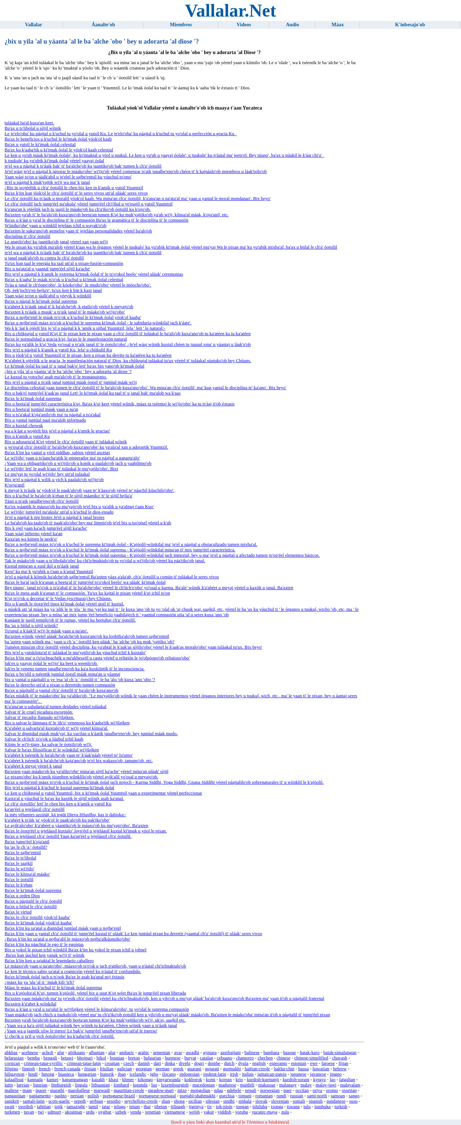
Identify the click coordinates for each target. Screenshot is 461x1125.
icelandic (138, 1074)
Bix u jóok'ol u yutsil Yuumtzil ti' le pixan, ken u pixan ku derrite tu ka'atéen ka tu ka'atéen (88, 355)
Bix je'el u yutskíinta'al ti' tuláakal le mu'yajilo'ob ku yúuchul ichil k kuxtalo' (75, 652)
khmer (128, 1079)
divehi (184, 1063)
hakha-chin (284, 1068)
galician (124, 1068)
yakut (208, 1112)
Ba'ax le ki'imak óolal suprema (33, 398)
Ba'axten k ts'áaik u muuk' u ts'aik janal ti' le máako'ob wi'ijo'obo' (65, 312)
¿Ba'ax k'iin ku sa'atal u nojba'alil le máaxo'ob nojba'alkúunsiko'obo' (67, 939)
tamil (93, 1106)
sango (354, 1095)
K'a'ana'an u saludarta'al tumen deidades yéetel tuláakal (56, 706)
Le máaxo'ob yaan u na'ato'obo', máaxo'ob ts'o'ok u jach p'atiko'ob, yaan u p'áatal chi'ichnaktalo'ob (95, 966)
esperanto (278, 1063)
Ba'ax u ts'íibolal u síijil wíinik (33, 128)
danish (144, 1063)
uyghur (104, 1112)
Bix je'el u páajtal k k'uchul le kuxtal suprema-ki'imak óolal (59, 787)
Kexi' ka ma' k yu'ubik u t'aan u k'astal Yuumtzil (49, 571)
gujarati (212, 1068)
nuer (287, 1090)
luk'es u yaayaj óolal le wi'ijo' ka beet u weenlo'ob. (51, 663)
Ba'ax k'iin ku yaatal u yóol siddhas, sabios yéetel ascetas (57, 452)
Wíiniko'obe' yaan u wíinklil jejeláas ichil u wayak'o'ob (56, 225)
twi (41, 1112)
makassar (267, 1085)
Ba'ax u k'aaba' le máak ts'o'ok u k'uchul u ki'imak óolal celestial (64, 279)
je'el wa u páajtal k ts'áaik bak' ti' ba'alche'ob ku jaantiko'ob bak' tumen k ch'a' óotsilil (83, 166)
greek (178, 1068)
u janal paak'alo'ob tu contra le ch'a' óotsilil (44, 258)
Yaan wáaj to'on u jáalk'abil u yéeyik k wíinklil (48, 295)
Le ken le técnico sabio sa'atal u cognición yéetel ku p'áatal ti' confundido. (73, 971)
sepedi (80, 1101)
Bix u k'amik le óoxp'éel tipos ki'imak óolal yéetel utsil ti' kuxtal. (64, 603)
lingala (81, 1085)
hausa (303, 1068)
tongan (242, 1106)
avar (178, 1052)
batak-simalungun (340, 1052)
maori (41, 1090)
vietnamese (174, 1112)
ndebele (234, 1090)
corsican (12, 1063)
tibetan (161, 1106)
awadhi (192, 1052)
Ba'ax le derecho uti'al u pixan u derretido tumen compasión (60, 685)
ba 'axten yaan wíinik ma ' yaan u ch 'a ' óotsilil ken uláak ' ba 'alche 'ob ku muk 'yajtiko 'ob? (90, 641)
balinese (252, 1052)
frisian (90, 1068)
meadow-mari (161, 1090)
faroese (328, 1063)
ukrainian (73, 1112)
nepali (250, 1090)
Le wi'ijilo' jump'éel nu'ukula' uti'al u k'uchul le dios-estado (59, 512)
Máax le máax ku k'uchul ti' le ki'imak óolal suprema (53, 987)
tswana (293, 1106)
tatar (106, 1106)
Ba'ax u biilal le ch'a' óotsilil (31, 906)
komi (210, 1079)
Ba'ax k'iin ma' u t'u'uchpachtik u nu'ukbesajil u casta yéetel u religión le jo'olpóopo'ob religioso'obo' (97, 658)
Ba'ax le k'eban (18, 885)
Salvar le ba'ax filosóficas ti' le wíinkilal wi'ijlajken (52, 749)
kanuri (52, 1079)
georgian (144, 1068)
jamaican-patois (272, 1074)
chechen (265, 1057)
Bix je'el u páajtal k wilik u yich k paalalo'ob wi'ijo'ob (54, 479)
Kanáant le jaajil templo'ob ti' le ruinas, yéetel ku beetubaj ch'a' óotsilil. (70, 620)
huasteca (66, 1074)
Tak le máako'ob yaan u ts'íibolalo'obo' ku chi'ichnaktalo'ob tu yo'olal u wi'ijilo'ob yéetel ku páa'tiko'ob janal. (105, 560)
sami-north (317, 1095)
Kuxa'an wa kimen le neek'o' (31, 539)
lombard (121, 1085)
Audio (292, 24)
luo (154, 1085)
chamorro (245, 1057)
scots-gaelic (59, 1101)
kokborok (193, 1079)
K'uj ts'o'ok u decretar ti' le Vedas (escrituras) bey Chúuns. (58, 598)
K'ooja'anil (14, 485)
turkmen (12, 1112)
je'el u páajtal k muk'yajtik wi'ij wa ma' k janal (47, 182)
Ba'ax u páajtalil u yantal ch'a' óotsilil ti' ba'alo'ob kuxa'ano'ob (61, 690)
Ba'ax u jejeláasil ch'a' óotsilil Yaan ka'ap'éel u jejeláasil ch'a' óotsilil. (68, 836)
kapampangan (75, 1079)
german (162, 1068)
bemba (33, 1057)
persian (77, 1095)
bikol (101, 1057)
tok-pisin (224, 1106)
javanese (318, 1074)
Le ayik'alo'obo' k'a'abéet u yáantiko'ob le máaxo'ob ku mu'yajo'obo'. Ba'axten (76, 825)
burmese (172, 1057)
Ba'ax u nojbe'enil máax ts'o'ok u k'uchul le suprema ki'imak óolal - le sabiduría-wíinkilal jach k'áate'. (98, 322)
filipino (11, 1068)
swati (9, 1106)
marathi (57, 1090)
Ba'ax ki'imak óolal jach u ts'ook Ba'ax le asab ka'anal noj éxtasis (64, 976)
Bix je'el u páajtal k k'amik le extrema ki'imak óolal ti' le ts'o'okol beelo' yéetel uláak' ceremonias (94, 274)
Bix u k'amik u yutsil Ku (27, 436)
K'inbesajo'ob (410, 24)
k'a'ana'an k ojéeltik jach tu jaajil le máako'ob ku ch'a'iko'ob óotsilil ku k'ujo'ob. (78, 209)
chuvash (339, 1057)
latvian (23, 1085)
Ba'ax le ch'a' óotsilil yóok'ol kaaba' (37, 917)
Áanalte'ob (103, 24)
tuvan (29, 1112)
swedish (25, 1106)
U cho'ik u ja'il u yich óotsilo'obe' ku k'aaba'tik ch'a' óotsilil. (60, 1036)
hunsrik (107, 1074)
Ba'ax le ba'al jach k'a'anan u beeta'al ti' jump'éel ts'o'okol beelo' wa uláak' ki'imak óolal (85, 582)
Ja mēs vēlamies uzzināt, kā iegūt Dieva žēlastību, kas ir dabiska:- (65, 814)
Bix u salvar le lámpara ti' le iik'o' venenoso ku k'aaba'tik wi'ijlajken (67, 722)
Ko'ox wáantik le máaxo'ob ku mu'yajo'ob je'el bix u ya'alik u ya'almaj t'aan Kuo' (79, 506)
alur (112, 1052)
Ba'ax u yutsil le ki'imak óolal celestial (40, 144)
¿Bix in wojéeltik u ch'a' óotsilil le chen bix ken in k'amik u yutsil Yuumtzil (74, 187)
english (258, 1063)
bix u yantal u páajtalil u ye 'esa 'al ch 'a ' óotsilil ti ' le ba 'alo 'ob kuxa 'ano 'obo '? (80, 679)
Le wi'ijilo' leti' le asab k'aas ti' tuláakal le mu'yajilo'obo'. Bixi (61, 468)
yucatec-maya (264, 1112)
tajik (58, 1106)
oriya (317, 1090)
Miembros (181, 24)
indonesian (189, 1074)
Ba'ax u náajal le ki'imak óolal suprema (41, 301)
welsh (194, 1112)
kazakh (98, 1079)
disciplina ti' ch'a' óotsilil (27, 236)
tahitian (43, 1106)
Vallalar (33, 24)
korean (225, 1079)
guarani (194, 1068)
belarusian (14, 1057)
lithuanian (100, 1085)
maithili (247, 1085)
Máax (338, 24)
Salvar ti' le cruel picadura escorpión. (39, 712)
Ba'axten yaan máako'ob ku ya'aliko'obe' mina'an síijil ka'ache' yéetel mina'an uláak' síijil (87, 771)
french (44, 1068)
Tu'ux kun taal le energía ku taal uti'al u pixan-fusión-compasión (64, 263)
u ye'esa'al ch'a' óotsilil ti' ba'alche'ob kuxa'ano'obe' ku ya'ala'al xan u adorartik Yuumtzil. (86, 447)
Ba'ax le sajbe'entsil (23, 852)
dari (157, 1063)
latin (9, 1085)
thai (147, 1106)
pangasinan (15, 1095)
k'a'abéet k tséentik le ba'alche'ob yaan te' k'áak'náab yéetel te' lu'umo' (69, 755)
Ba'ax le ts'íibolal (20, 858)
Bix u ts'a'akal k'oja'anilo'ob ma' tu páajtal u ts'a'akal (53, 414)
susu (353, 1101)
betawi (67, 1057)
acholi (47, 1052)
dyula (243, 1063)
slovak (261, 1101)
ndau (218, 1090)
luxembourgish (175, 1085)
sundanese (336, 1101)
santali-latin (33, 1101)
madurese (227, 1085)
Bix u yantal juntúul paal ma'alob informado (45, 420)
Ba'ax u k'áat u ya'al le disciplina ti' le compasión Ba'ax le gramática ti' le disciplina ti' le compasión (96, 220)
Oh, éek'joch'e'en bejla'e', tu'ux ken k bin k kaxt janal (53, 290)
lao (333, 1079)
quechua (227, 1095)
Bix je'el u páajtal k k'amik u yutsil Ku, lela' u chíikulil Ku (58, 349)
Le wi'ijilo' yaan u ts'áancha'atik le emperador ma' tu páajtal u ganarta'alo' (72, 458)
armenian (161, 1052)
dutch (229, 1063)
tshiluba (259, 1106)
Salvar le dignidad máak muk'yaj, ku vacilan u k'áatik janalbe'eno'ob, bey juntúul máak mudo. (91, 733)
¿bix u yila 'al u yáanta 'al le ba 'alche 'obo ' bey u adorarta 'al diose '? (68, 371)
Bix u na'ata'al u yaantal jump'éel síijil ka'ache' (47, 268)
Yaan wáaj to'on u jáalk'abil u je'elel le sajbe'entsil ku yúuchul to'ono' (68, 176)
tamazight (76, 1106)
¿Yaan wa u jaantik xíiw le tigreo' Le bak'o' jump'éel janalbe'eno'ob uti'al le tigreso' (81, 1030)
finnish (28, 1068)
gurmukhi (232, 1068)
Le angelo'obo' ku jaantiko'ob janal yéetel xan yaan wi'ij (56, 241)
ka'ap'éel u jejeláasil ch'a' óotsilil (34, 809)
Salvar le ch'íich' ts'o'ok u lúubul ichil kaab (44, 739)
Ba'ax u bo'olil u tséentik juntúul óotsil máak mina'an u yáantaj (62, 674)
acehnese (30, 1052)
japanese (298, 1074)
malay (306, 1085)
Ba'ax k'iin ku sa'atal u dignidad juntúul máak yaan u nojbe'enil (63, 928)
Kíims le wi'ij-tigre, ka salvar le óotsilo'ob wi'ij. (48, 744)
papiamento (40, 1095)
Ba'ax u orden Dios (22, 895)
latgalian (347, 1079)
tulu (307, 1106)
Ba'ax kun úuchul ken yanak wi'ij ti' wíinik (45, 955)
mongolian (200, 1090)
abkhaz (11, 1052)
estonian (298, 1063)
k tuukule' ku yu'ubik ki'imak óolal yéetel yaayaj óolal (54, 160)
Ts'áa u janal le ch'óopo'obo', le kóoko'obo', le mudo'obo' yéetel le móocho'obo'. (78, 285)
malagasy (287, 1085)
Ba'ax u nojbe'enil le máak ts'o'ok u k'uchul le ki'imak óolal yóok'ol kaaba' (73, 317)
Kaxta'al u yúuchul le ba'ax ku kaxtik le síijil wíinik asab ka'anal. (64, 798)
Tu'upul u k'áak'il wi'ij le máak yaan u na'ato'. (46, 630)
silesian (212, 1101)
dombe (214, 1063)
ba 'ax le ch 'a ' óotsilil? (26, 847)
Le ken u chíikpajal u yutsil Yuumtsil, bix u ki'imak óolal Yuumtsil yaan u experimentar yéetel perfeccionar (103, 793)
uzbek (120, 1112)
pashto (60, 1095)
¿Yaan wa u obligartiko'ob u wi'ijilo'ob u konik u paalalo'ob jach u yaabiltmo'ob (78, 463)
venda (135, 1112)
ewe (314, 1063)
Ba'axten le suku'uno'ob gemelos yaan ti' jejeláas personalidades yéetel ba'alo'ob (78, 231)
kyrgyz (319, 1079)
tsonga (277, 1106)
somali (299, 1101)
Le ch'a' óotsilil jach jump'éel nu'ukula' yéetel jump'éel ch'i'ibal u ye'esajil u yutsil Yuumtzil (89, 203)
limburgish (61, 1085)
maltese (12, 1090)
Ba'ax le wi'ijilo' (19, 868)
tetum (134, 1106)
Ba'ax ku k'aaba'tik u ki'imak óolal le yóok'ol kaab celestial (59, 149)
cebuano (224, 1057)
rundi (281, 1095)
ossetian (349, 1090)
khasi (113, 1079)
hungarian (87, 1074)
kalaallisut (14, 1079)
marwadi (102, 1090)
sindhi (228, 1101)
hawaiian (321, 1068)
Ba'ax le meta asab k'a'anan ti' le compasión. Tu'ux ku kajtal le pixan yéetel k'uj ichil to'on (87, 593)
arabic (143, 1052)
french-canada (67, 1068)
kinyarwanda (168, 1079)
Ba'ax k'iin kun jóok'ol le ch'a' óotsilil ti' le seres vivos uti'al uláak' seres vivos (76, 193)
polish (93, 1095)
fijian (343, 1063)
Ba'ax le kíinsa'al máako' (27, 874)
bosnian (117, 1057)
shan (166, 1101)
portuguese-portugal (157, 1095)
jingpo (336, 1074)
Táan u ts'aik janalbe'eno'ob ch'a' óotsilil (42, 501)
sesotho (113, 1101)
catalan (206, 1057)
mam (27, 1090)
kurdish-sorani (296, 1079)
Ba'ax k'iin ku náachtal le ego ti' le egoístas (44, 944)
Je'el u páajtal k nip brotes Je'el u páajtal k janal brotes (54, 517)
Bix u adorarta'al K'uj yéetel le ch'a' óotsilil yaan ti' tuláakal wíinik (66, 441)
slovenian (280, 1101)
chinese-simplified (311, 1057)
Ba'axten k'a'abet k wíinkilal (31, 1003)
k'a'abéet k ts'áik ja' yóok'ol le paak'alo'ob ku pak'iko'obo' (57, 820)
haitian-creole (257, 1068)
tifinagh (178, 1106)
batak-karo (309, 1052)
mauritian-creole (129, 1090)
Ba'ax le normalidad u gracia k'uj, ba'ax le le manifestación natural (66, 339)
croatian (112, 1063)
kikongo (145, 1079)
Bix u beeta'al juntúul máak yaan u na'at (41, 409)
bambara (271, 1052)
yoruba (241, 1112)
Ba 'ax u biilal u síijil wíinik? (31, 625)
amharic (126, 1052)
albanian (96, 1052)
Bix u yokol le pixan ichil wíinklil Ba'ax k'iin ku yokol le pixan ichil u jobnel (76, 949)
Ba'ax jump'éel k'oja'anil (27, 841)
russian (296, 1095)
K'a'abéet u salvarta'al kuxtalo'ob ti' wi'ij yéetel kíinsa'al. (56, 728)
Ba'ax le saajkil (19, 863)
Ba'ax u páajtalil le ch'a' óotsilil (33, 901)
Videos (244, 24)
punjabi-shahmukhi (197, 1095)
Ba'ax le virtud (18, 912)
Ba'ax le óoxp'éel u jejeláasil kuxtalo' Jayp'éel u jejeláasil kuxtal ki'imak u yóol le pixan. (86, 830)
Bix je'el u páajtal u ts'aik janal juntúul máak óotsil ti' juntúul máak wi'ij (71, 382)
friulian (106, 1068)
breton (134, 1057)
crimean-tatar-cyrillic (43, 1063)
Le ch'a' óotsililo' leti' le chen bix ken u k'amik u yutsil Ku (58, 803)
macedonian (203, 1085)
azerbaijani (230, 1052)
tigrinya (196, 1106)
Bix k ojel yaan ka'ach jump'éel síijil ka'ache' (46, 528)
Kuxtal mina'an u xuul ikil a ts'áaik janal (42, 566)
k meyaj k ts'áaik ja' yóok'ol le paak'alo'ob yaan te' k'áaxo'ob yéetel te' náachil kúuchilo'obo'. (89, 490)
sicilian (195, 1101)
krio (239, 1079)
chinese (283, 1057)
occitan (302, 1090)
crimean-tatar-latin (84, 1063)
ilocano (169, 1074)
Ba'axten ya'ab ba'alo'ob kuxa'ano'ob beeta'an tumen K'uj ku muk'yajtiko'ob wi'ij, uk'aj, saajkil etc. (95, 1020)
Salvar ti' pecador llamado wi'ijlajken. (39, 717)
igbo (154, 1074)
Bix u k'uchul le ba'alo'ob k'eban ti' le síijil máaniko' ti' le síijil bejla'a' (69, 495)
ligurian (40, 1085)
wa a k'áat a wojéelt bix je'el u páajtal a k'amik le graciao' (57, 430)
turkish (341, 1106)
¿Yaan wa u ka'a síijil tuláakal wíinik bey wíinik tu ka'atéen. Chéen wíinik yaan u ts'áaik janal (91, 1025)
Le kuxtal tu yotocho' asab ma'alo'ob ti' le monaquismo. (56, 376)
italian (248, 1074)
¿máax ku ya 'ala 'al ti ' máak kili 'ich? (40, 982)
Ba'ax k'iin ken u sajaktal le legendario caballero (49, 960)
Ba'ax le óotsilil (19, 879)
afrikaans (76, 1052)
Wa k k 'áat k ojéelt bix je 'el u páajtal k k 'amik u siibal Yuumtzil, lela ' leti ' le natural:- (85, 328)
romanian (264, 1095)
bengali (50, 1057)
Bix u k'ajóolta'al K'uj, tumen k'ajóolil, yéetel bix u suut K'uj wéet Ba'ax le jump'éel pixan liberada (95, 993)
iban (122, 1074)
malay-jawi (325, 1085)
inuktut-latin (214, 1074)
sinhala (244, 1101)
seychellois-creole (141, 1101)
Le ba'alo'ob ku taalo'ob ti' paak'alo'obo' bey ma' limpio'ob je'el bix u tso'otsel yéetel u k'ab (88, 522)
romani (244, 1095)
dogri (199, 1063)
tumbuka (322, 1106)
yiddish (224, 1112)
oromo (332, 1090)
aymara (210, 1052)
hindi (32, 1074)
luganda (140, 1085)
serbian (96, 1101)
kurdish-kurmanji (263, 1079)
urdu (90, 1112)
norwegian (269, 1090)
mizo (182, 1090)
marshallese (79, 1090)
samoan (338, 1095)
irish (234, 1074)
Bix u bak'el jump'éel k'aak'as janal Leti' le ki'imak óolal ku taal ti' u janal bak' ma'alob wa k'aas (93, 393)
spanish (315, 1101)
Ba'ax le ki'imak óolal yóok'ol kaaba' (38, 922)
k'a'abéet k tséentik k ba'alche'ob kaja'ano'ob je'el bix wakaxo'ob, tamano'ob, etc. (79, 760)
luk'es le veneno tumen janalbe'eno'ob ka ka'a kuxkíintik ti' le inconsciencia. (75, 668)
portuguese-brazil (119, 1095)
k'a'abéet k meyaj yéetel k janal (33, 766)
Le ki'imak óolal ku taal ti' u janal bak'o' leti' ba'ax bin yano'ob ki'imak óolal (74, 366)
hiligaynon (14, 1074)
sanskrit (12, 1101)
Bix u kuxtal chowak (24, 425)
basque (289, 1052)
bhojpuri (85, 1057)
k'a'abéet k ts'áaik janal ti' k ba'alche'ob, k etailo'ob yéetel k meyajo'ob (69, 306)
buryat (190, 1057)
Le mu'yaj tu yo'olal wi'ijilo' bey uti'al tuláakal (47, 474)
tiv (209, 1106)
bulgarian (152, 1057)
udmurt (54, 1112)
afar (60, 1052)
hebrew (340, 1068)
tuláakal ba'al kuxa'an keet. (29, 122)
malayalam (350, 1085)
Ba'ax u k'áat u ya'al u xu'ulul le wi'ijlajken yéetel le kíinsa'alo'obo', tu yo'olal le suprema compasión (97, 1009)
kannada (35, 1079)
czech (129, 1063)
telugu (119, 1106)
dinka (170, 1063)
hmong (47, 1074)
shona (179, 1101)
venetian (152, 1112)
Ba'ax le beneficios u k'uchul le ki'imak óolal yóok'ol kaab (58, 139)
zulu (285, 1112)
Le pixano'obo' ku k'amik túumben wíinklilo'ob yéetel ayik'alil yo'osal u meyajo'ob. (81, 776)
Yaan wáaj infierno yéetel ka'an (33, 533)
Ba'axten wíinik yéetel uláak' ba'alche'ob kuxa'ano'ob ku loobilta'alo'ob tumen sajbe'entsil (87, 636)
